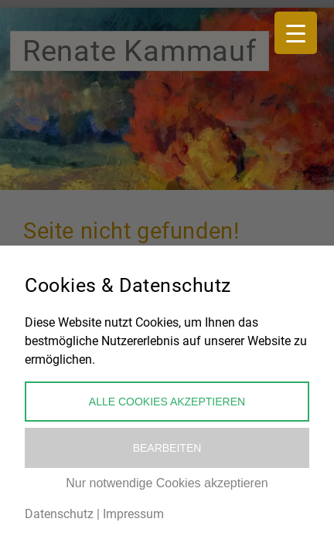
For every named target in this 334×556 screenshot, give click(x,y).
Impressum (133, 514)
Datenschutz (59, 514)
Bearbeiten (167, 448)
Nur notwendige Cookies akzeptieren (167, 483)
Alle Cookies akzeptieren (167, 401)
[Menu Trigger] (295, 33)
